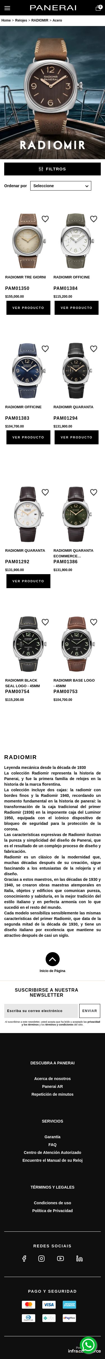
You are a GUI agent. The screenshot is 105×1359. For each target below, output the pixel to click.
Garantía (52, 1137)
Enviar (89, 1011)
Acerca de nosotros (52, 1078)
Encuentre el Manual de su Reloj (52, 1160)
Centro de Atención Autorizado (52, 1152)
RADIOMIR (39, 20)
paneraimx (6, 21)
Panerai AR (52, 1086)
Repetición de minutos (52, 1094)
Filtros (52, 168)
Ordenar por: (15, 186)
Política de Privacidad (52, 1210)
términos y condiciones (59, 1024)
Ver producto (28, 307)
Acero (57, 20)
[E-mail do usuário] (41, 1011)
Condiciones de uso (52, 1203)
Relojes (21, 20)
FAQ (52, 1144)
